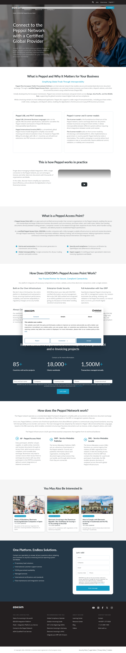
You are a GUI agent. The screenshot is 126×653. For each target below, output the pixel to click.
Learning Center (77, 618)
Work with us (102, 628)
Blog (74, 625)
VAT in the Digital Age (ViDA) (55, 625)
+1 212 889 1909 (103, 625)
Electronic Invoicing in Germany (57, 628)
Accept (89, 340)
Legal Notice (92, 650)
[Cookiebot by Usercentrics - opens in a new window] (93, 311)
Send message (93, 588)
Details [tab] (63, 316)
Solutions (29, 8)
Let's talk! (63, 391)
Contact (110, 8)
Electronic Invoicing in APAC (55, 631)
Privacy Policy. (79, 386)
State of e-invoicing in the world (23, 618)
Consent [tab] (36, 316)
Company (51, 8)
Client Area (103, 2)
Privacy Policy (102, 650)
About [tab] (90, 316)
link (26, 331)
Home (14, 13)
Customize (63, 340)
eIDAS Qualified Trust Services (22, 631)
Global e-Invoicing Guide (54, 621)
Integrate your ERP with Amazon (57, 635)
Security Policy (83, 650)
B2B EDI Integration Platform (22, 621)
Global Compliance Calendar (56, 618)
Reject (37, 340)
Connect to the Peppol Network (22, 628)
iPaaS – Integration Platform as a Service (25, 625)
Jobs (97, 2)
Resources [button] (40, 8)
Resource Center (78, 621)
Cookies (109, 650)
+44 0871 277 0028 (104, 621)
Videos (75, 628)
